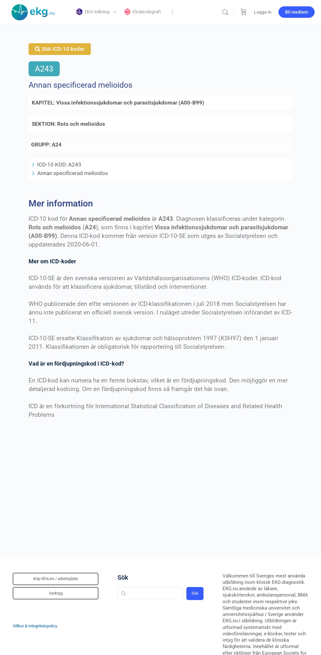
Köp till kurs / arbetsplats (55, 578)
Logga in (262, 12)
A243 (44, 68)
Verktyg (56, 593)
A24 (57, 144)
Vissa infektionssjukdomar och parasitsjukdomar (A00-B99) (130, 102)
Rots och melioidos (81, 124)
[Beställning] (243, 12)
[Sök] (225, 12)
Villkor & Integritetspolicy (35, 626)
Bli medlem (296, 12)
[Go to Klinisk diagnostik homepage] (33, 11)
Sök (122, 577)
